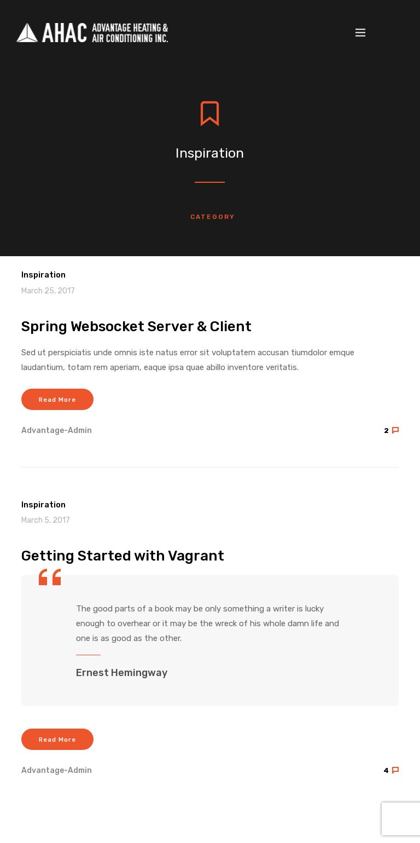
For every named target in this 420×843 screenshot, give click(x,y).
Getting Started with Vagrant (122, 555)
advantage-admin (56, 430)
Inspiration (43, 275)
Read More (57, 399)
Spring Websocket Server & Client (136, 326)
